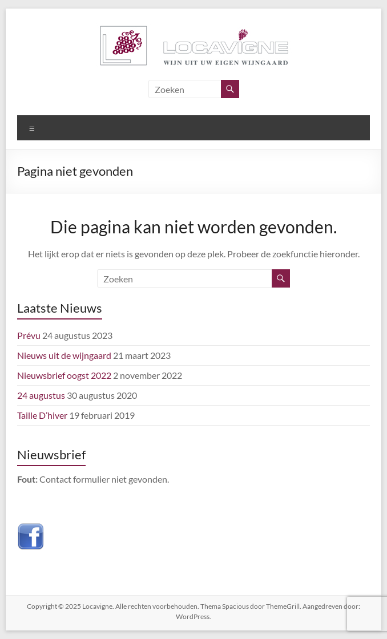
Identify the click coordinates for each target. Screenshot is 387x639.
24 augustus (41, 395)
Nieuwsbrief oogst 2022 (64, 375)
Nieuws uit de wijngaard (64, 355)
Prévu (29, 335)
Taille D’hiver (42, 415)
